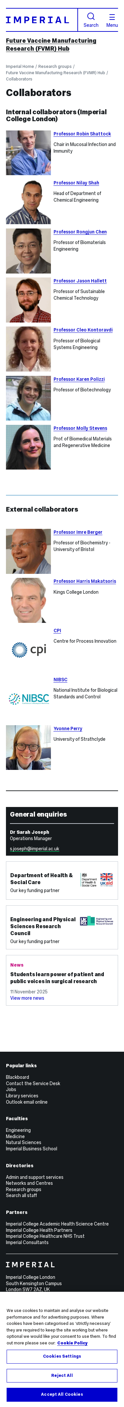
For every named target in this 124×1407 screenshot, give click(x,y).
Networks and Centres (29, 1183)
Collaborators (19, 78)
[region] (62, 1349)
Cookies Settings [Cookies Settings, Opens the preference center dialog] (62, 1356)
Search (91, 20)
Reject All (61, 1375)
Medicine (15, 1136)
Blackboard (17, 1077)
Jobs (11, 1089)
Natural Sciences (23, 1142)
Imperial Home (20, 66)
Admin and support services (34, 1177)
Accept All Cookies (62, 1394)
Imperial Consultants (27, 1242)
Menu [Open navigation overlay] (112, 20)
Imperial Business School (31, 1149)
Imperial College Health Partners (39, 1230)
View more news (27, 998)
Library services (22, 1096)
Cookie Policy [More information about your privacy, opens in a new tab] (72, 1343)
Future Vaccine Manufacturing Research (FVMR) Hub (51, 44)
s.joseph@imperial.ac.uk (34, 849)
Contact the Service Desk (33, 1083)
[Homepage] (42, 19)
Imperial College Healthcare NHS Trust (45, 1236)
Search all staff (21, 1195)
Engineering (18, 1130)
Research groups (55, 66)
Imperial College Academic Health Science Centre (57, 1224)
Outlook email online (27, 1102)
